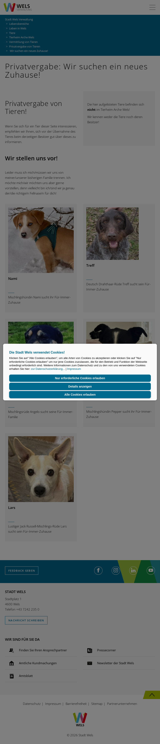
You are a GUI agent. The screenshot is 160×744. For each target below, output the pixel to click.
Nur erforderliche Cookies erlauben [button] (80, 378)
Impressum (74, 368)
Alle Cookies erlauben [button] (80, 394)
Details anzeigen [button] (80, 386)
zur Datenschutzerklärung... (48, 368)
